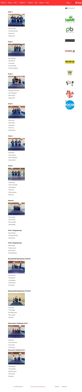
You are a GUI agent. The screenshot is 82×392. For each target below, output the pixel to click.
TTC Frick (78, 3)
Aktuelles (10, 2)
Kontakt (47, 2)
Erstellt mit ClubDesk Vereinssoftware (37, 386)
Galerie (36, 2)
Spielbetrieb (23, 2)
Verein (16, 2)
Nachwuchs (30, 2)
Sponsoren (41, 2)
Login (68, 3)
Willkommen (3, 2)
